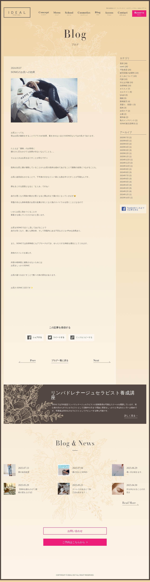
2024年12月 (125, 160)
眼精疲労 (123, 101)
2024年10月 (125, 166)
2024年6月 (124, 179)
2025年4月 (124, 147)
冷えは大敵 (124, 82)
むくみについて (126, 76)
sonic (122, 67)
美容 (122, 63)
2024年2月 (124, 191)
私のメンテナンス (127, 120)
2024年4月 (124, 185)
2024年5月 (124, 182)
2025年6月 (124, 141)
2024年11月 (125, 163)
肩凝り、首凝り (126, 104)
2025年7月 (124, 137)
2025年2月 (124, 153)
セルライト (124, 92)
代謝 (122, 79)
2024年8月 (124, 172)
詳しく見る (130, 415)
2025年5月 (124, 144)
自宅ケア (123, 111)
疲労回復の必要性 (127, 73)
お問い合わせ (75, 531)
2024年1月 (124, 194)
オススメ (123, 89)
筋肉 (122, 108)
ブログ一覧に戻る (59, 360)
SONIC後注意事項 (127, 123)
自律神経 (123, 85)
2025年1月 (124, 156)
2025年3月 (124, 150)
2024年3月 (124, 188)
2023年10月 (125, 198)
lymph (122, 95)
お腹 (122, 114)
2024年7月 (124, 175)
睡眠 (122, 98)
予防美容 (123, 70)
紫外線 (122, 117)
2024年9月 (124, 169)
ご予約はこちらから (73, 543)
